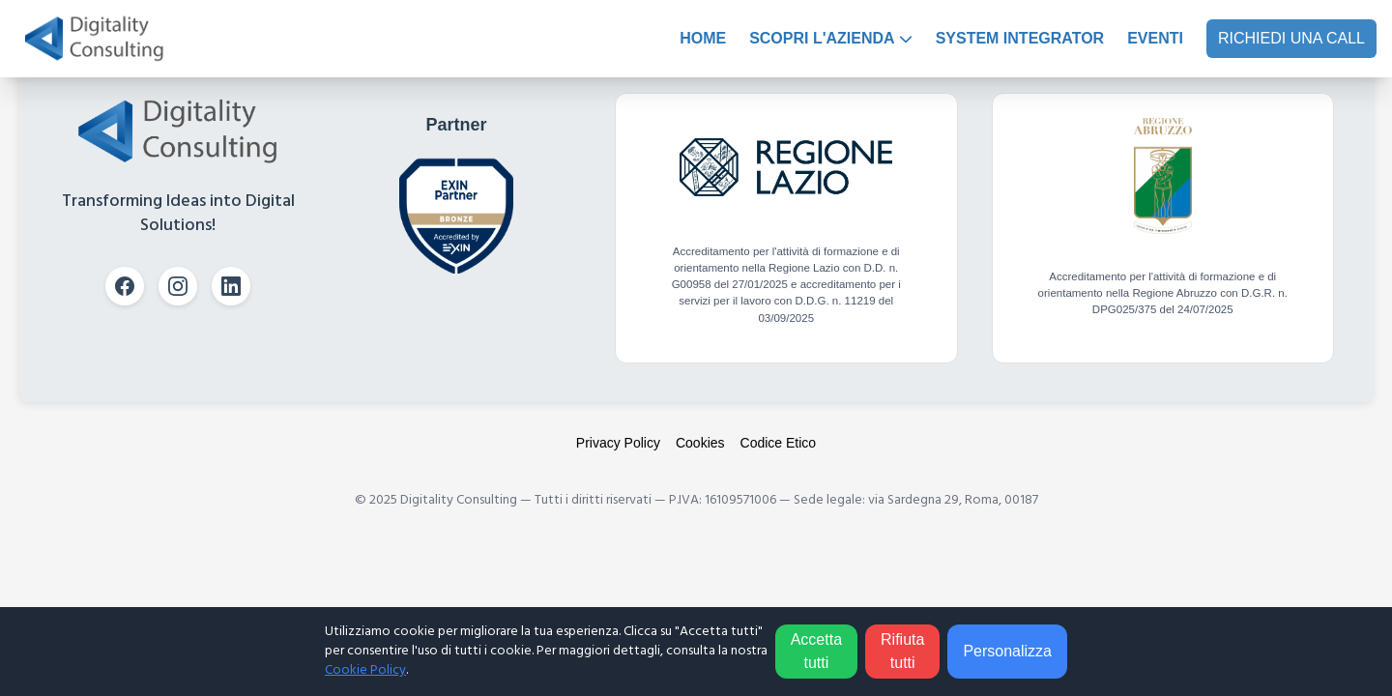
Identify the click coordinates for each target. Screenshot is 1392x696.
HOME (703, 38)
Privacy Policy (618, 442)
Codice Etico (778, 442)
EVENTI (1155, 38)
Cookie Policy (365, 670)
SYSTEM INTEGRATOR (1020, 38)
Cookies (700, 442)
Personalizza (1007, 651)
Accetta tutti (816, 651)
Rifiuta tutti (902, 651)
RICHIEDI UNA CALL (1291, 38)
